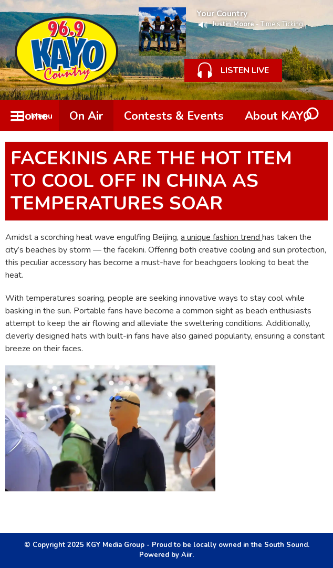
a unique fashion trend (221, 237)
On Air (86, 116)
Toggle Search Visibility (312, 115)
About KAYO (278, 116)
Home (32, 116)
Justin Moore (233, 24)
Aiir (186, 555)
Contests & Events (174, 116)
